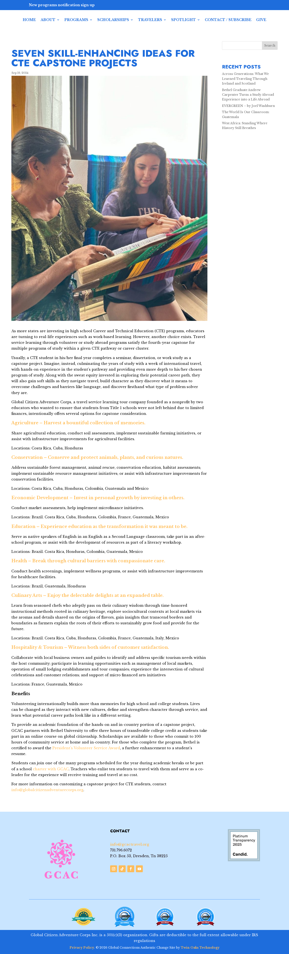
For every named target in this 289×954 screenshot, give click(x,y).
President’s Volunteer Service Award (86, 748)
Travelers (150, 20)
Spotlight (183, 20)
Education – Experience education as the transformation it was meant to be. (99, 526)
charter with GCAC (50, 769)
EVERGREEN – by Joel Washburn (248, 106)
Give (261, 20)
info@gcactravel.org (129, 844)
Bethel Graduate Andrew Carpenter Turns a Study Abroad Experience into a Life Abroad (248, 95)
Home (29, 20)
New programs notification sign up (62, 5)
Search (269, 45)
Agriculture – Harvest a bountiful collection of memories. (78, 422)
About (48, 20)
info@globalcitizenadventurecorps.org (47, 790)
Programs (76, 20)
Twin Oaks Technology (200, 947)
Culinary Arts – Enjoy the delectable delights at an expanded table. (87, 595)
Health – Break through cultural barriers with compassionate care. (88, 560)
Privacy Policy (82, 947)
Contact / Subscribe (228, 20)
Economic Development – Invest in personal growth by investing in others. (97, 497)
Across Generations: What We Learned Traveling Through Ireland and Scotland (245, 78)
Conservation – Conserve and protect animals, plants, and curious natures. (97, 457)
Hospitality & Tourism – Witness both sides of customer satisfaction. (90, 647)
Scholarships (113, 20)
